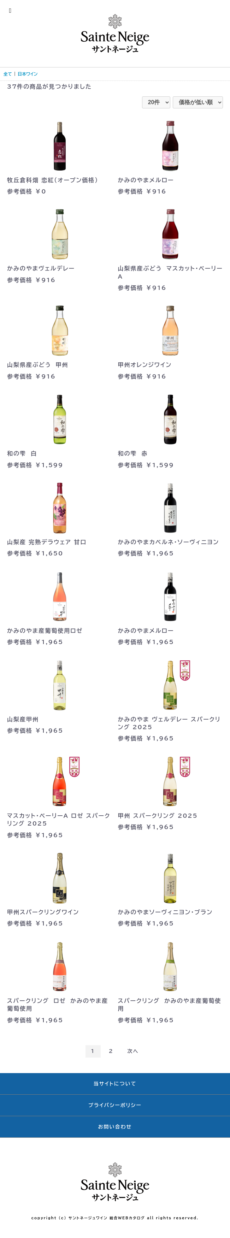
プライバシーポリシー (115, 1105)
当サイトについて (115, 1083)
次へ (132, 1051)
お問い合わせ (115, 1126)
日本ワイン (27, 74)
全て (8, 74)
